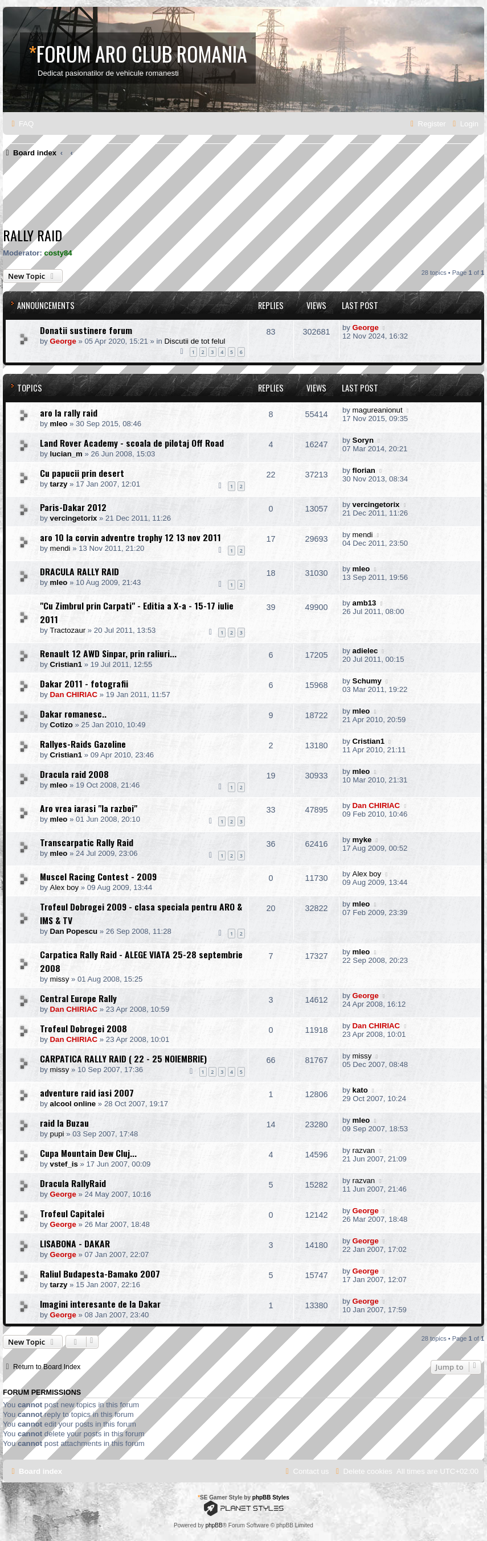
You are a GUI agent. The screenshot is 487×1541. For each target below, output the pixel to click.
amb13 (364, 603)
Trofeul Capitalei (72, 1213)
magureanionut (378, 410)
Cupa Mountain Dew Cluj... (88, 1153)
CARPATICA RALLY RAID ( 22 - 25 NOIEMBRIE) (123, 1058)
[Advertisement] (210, 195)
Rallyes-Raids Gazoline (83, 744)
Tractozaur (68, 630)
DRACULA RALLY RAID (79, 571)
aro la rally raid (68, 412)
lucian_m (66, 454)
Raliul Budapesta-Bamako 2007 (100, 1273)
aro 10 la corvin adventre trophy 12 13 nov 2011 (130, 537)
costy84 (58, 253)
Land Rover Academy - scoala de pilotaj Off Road (132, 443)
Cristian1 (66, 664)
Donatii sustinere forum (86, 330)
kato (360, 1090)
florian (364, 470)
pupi (57, 1134)
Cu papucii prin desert (82, 473)
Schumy (367, 681)
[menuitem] (21, 124)
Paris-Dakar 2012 (73, 507)
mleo (59, 423)
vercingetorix (73, 518)
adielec (365, 650)
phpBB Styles (270, 1497)
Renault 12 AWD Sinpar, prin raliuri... (108, 653)
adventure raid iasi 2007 (87, 1092)
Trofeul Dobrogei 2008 (83, 1028)
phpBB (214, 1525)
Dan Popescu (74, 931)
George (63, 341)
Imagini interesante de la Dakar (100, 1304)
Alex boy (64, 887)
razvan (364, 1150)
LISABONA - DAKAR (75, 1243)
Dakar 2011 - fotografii (84, 683)
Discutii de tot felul (195, 341)
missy (59, 979)
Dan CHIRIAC (74, 694)
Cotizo (61, 724)
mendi (60, 548)
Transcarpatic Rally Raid (86, 842)
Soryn (363, 440)
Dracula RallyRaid (73, 1183)
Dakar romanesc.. (73, 713)
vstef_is (64, 1164)
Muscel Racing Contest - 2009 (98, 876)
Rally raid (32, 235)
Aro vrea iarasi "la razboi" (88, 808)
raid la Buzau (64, 1123)
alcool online (73, 1103)
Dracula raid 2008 (74, 774)
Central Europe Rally (78, 998)
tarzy (59, 484)
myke (362, 839)
